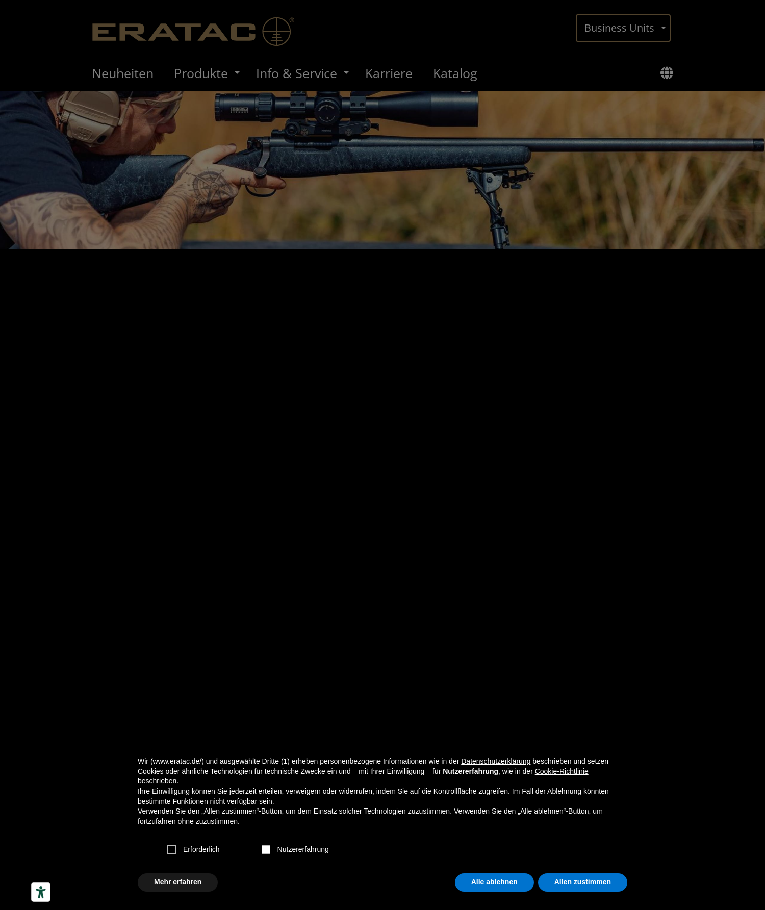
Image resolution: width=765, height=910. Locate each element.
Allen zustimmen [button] (582, 882)
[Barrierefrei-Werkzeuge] (40, 892)
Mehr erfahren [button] (177, 882)
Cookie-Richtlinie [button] (562, 771)
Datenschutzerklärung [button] (495, 761)
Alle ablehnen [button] (494, 882)
